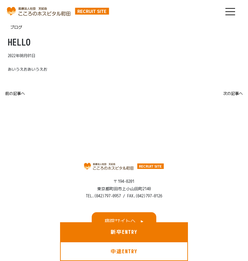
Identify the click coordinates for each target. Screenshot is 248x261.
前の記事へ (15, 93)
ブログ (16, 27)
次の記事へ (233, 93)
